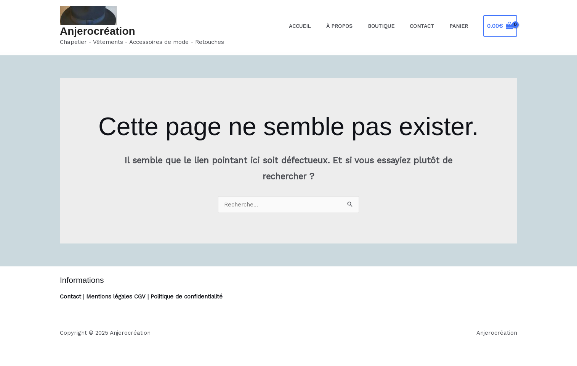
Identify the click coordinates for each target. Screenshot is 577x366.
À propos (357, 26)
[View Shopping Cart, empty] (500, 26)
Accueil (322, 26)
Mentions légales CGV (117, 296)
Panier (461, 26)
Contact (429, 26)
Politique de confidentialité (189, 296)
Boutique (393, 26)
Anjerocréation (97, 31)
